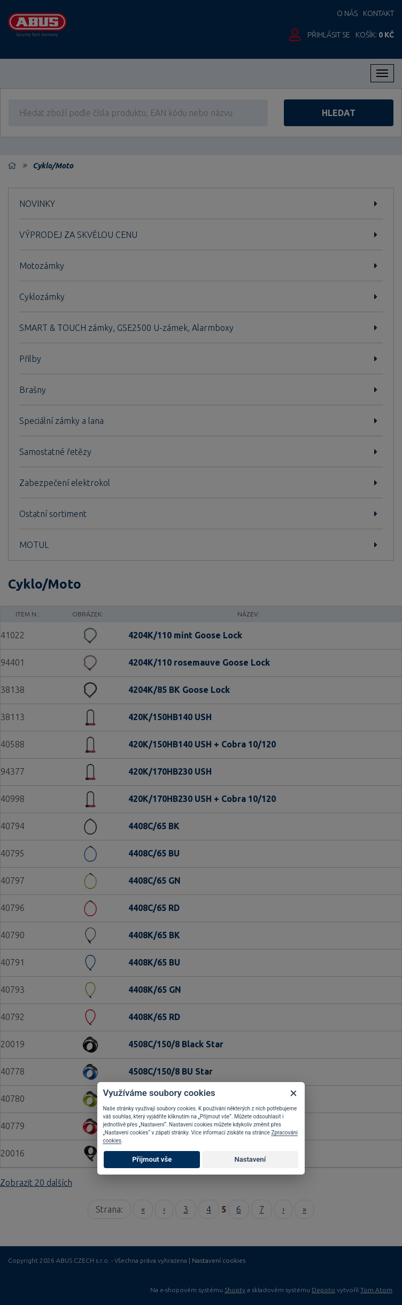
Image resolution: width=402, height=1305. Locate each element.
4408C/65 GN (154, 880)
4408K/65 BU (154, 962)
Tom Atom (376, 1289)
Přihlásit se (328, 34)
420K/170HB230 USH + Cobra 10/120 (202, 799)
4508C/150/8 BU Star (170, 1071)
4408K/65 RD (154, 1017)
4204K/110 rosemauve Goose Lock (199, 662)
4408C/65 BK (154, 826)
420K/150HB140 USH (170, 717)
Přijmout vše (152, 1159)
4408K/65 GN (154, 989)
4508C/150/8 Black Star (175, 1044)
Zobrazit (36, 1182)
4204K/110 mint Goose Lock (185, 635)
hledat (338, 113)
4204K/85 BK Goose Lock (179, 689)
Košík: (374, 34)
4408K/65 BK (154, 935)
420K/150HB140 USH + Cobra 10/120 (202, 744)
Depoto (323, 1289)
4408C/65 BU (154, 853)
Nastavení (250, 1159)
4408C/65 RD (154, 908)
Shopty (235, 1289)
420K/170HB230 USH (170, 771)
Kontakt (378, 13)
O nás (347, 13)
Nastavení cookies (218, 1260)
